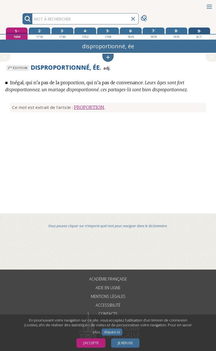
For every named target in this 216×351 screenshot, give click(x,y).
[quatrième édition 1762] (85, 33)
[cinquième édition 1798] (108, 33)
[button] (108, 58)
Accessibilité (108, 305)
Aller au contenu (21, 5)
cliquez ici (112, 332)
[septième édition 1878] (153, 33)
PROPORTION (89, 107)
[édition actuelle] (199, 34)
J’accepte (91, 343)
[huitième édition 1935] (176, 33)
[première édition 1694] (17, 34)
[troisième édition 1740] (62, 33)
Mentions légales (108, 296)
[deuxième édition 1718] (39, 33)
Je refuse (125, 343)
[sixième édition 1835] (130, 33)
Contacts (108, 313)
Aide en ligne (108, 287)
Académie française (108, 279)
